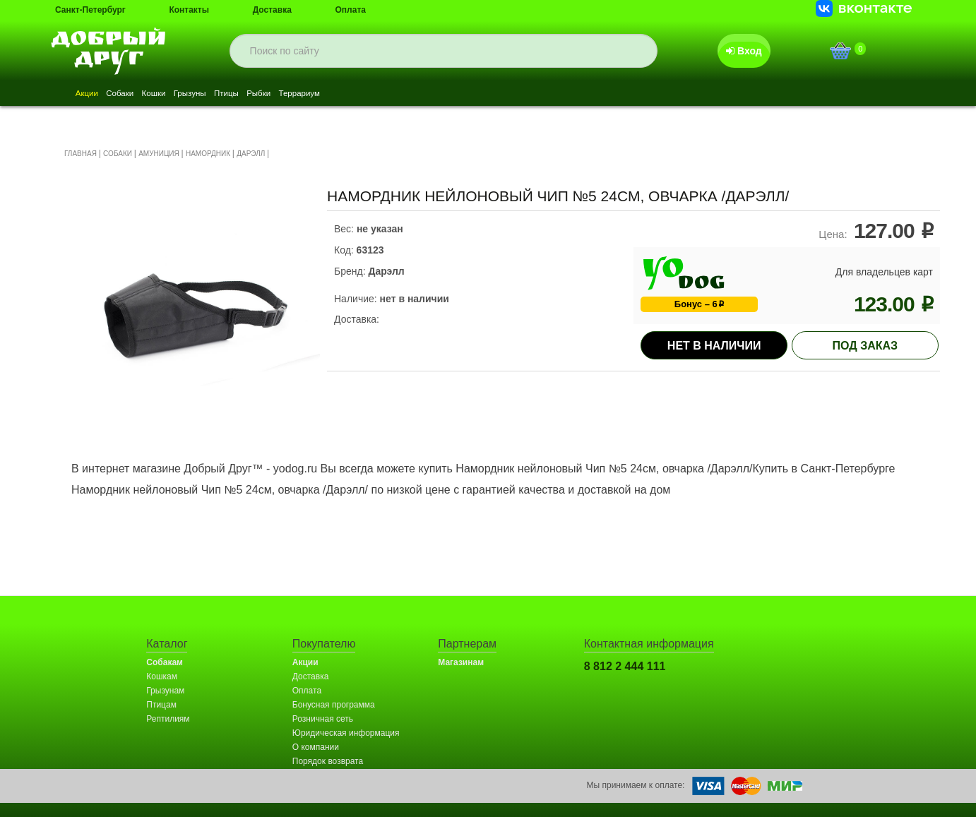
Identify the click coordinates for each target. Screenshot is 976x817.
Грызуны (241, 94)
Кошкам (161, 676)
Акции (93, 94)
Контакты (189, 10)
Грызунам (165, 691)
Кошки (188, 94)
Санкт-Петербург (90, 10)
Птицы (292, 94)
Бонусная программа (333, 705)
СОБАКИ (117, 153)
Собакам (164, 662)
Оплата (350, 10)
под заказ (865, 346)
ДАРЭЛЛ (251, 153)
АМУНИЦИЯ (158, 153)
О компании (315, 747)
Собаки (140, 94)
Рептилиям (167, 719)
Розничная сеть (322, 719)
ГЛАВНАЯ (80, 153)
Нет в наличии (714, 346)
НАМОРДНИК (208, 153)
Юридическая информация (346, 733)
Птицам (161, 705)
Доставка (272, 10)
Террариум (395, 94)
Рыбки (338, 94)
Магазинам (461, 662)
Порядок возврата (327, 761)
